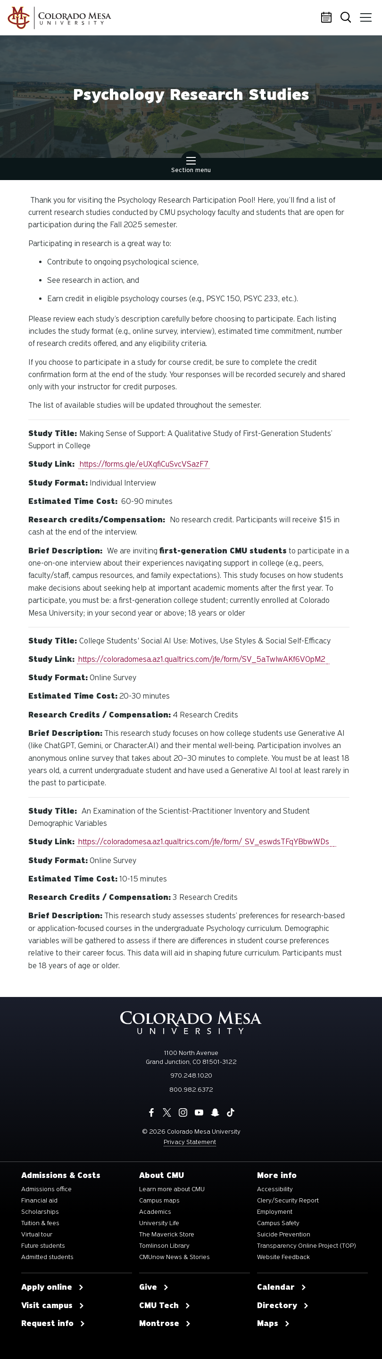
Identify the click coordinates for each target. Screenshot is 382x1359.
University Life (159, 1223)
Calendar (327, 17)
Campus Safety (278, 1223)
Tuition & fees (40, 1223)
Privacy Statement (190, 1142)
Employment (274, 1212)
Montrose (165, 1323)
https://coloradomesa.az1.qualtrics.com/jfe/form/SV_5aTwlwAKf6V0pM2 (201, 659)
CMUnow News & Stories (174, 1257)
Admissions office (46, 1189)
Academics (155, 1212)
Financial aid (39, 1200)
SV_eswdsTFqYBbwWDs (287, 841)
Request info (53, 1323)
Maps (273, 1323)
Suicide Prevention (283, 1234)
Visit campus (52, 1305)
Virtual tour (36, 1234)
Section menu (191, 166)
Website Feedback (283, 1257)
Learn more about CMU (172, 1189)
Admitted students (47, 1257)
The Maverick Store (166, 1234)
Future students (43, 1246)
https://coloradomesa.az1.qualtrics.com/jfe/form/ (160, 841)
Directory (283, 1305)
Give (154, 1287)
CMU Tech (165, 1305)
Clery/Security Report (288, 1200)
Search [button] (346, 18)
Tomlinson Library (164, 1246)
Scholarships (40, 1212)
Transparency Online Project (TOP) (306, 1246)
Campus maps (159, 1200)
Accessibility (275, 1189)
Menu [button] (364, 14)
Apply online (52, 1287)
